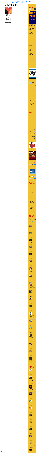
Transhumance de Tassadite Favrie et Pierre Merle (32, 252)
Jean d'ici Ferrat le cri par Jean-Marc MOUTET (32, 97)
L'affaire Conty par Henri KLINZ (32, 448)
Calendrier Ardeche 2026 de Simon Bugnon (31, 356)
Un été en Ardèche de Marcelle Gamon (31, 238)
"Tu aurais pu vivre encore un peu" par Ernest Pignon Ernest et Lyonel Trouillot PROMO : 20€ (32, 427)
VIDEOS (31, 100)
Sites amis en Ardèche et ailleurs (32, 195)
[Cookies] (2, 451)
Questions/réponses (32, 108)
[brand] (8, 2)
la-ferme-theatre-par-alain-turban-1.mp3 (32, 224)
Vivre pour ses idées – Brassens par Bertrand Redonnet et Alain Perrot (32, 304)
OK (34, 164)
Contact (21, 1)
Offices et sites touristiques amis (32, 203)
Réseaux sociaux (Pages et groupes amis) (32, 206)
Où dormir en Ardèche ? (32, 198)
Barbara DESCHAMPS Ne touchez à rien (31, 375)
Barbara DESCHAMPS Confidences (31, 406)
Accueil (13, 1)
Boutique (18, 2)
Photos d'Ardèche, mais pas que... (32, 212)
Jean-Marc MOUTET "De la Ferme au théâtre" (32, 434)
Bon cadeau (31, 136)
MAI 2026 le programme (31, 41)
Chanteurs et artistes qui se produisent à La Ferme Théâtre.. (32, 191)
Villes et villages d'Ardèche (32, 209)
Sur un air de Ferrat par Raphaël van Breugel (31, 349)
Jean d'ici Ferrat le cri (17, 1)
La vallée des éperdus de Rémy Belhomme (31, 319)
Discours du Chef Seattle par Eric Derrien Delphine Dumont (32, 326)
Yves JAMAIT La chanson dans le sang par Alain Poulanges (32, 441)
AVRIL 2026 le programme (31, 37)
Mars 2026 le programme (31, 33)
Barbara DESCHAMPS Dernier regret (32, 399)
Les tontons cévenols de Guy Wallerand (32, 281)
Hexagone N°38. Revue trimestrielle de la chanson (32, 245)
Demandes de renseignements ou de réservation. (32, 25)
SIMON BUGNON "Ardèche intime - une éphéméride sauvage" (32, 266)
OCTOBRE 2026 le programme (32, 62)
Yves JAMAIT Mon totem (31, 364)
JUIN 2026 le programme (31, 45)
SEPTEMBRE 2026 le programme (32, 58)
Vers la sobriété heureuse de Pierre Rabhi (32, 311)
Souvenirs (31, 139)
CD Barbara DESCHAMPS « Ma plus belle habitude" (32, 413)
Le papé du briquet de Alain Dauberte (32, 290)
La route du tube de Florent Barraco (8, 15)
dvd (30, 129)
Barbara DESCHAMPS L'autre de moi (31, 392)
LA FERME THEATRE (32, 92)
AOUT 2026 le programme (24, 2)
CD (27, 1)
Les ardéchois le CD (32, 420)
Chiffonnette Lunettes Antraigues (31, 231)
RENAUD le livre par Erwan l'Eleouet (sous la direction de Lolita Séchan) (32, 341)
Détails (8, 22)
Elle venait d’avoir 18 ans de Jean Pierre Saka (32, 274)
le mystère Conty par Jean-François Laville (32, 259)
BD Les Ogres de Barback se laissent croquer (32, 333)
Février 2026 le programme (31, 29)
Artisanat (14, 2)
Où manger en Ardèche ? (32, 201)
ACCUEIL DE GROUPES (32, 104)
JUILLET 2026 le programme (31, 50)
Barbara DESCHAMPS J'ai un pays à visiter (31, 383)
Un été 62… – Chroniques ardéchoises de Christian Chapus (32, 297)
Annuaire (24, 1)
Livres (30, 1)
